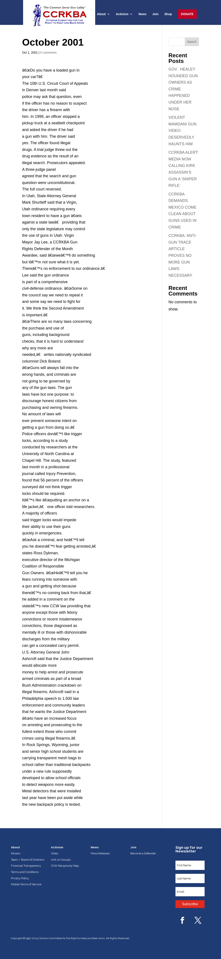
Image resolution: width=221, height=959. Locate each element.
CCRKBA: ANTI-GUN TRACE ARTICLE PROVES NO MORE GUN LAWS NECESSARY (183, 255)
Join (155, 14)
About (101, 14)
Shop (168, 14)
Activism (122, 14)
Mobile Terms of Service (26, 884)
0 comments (48, 52)
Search (191, 41)
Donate (187, 14)
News (143, 14)
